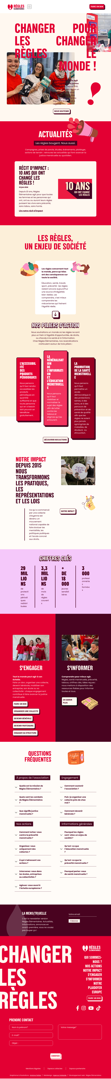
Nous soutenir (61, 111)
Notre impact (67, 511)
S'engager (95, 975)
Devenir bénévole (23, 718)
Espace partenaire (77, 1069)
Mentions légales (33, 1069)
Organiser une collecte (26, 711)
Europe (97, 992)
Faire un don (97, 6)
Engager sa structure (25, 733)
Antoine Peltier (35, 1076)
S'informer (94, 979)
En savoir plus (67, 701)
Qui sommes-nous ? (93, 959)
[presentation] (74, 1047)
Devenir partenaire (24, 726)
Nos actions (93, 966)
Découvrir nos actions (55, 440)
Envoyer (55, 1056)
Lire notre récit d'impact (31, 210)
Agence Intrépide (59, 1076)
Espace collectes (55, 1069)
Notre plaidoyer (95, 985)
